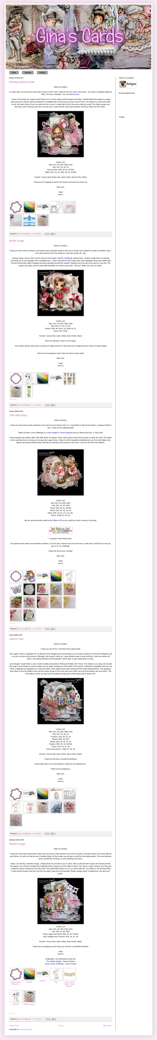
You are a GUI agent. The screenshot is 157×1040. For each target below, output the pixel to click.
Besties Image (17, 843)
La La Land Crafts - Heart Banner (69, 984)
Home (14, 73)
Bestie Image (16, 240)
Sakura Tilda (16, 639)
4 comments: (37, 405)
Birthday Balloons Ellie (22, 82)
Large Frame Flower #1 (16, 983)
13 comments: (37, 1019)
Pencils (29, 982)
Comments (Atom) (25, 1029)
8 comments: (37, 629)
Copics (42, 981)
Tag (55, 982)
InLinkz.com (12, 228)
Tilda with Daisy (18, 415)
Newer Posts (14, 1026)
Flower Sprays (29, 1004)
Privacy (42, 73)
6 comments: (37, 234)
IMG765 (15, 1004)
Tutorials (27, 73)
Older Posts (107, 1026)
